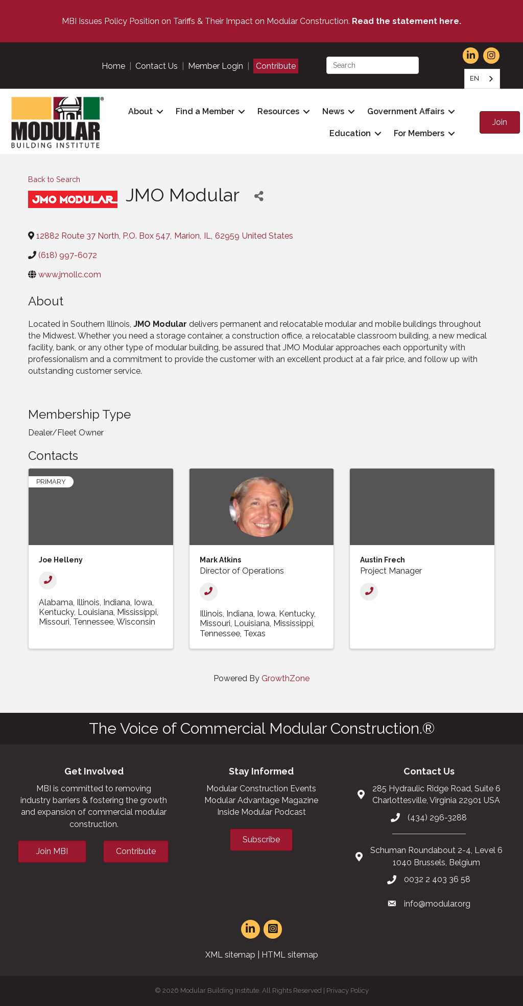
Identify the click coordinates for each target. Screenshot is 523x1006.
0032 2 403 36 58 (437, 879)
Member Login (215, 66)
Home (113, 66)
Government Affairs (405, 111)
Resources (278, 111)
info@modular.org (437, 904)
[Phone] (48, 580)
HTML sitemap (290, 955)
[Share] (258, 196)
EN (474, 78)
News (333, 111)
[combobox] (482, 79)
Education (350, 133)
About (140, 111)
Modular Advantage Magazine (261, 800)
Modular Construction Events (261, 788)
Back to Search (54, 179)
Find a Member (205, 111)
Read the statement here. (406, 21)
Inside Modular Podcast (261, 812)
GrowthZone (286, 678)
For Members (419, 133)
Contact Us (156, 66)
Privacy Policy (347, 990)
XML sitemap (230, 955)
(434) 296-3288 (437, 817)
